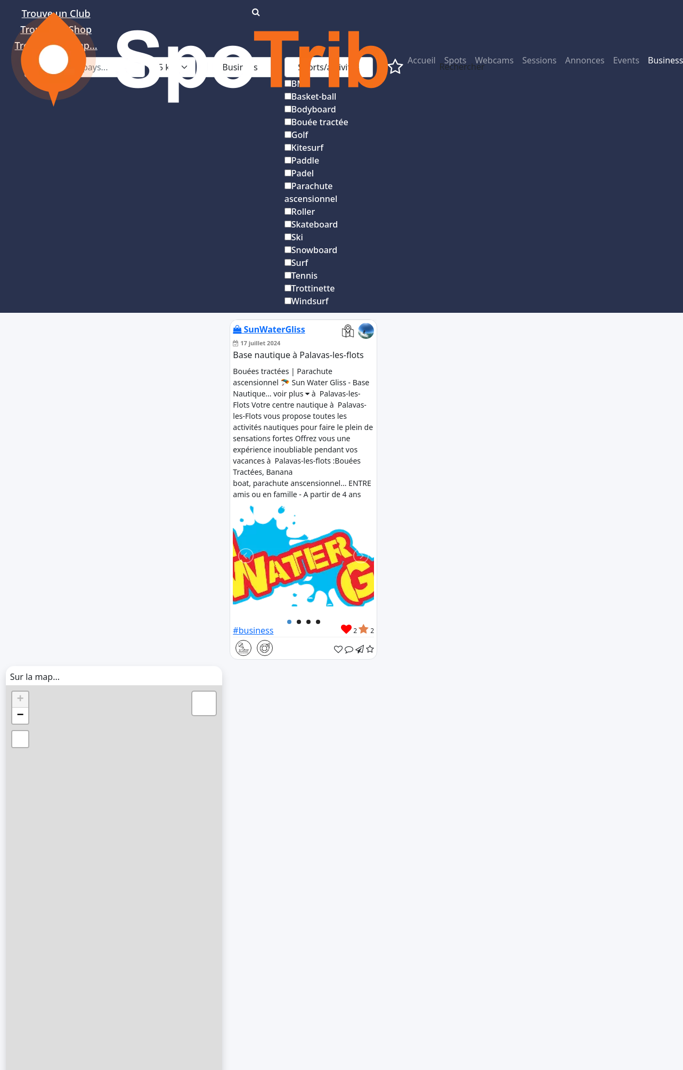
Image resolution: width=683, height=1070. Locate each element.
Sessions (539, 60)
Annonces (585, 60)
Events (626, 60)
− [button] (20, 716)
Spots (455, 60)
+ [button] (20, 700)
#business (253, 630)
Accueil (422, 60)
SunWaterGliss (269, 329)
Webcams (494, 60)
